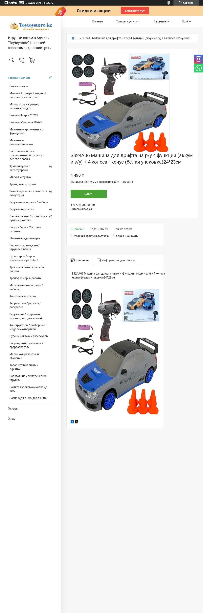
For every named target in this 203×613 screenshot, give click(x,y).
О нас (11, 418)
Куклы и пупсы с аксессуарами (20, 168)
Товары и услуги (19, 77)
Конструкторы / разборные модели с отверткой (27, 327)
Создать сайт (33, 2)
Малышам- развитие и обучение (24, 356)
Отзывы (13, 408)
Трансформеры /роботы (25, 278)
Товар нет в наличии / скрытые (24, 367)
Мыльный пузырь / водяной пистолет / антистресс (28, 95)
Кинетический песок (23, 296)
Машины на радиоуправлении (21, 142)
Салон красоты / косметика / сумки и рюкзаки (28, 218)
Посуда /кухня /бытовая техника (25, 229)
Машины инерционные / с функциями (26, 131)
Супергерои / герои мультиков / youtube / (24, 258)
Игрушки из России (22, 209)
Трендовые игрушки (23, 184)
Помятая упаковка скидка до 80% (28, 389)
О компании (161, 21)
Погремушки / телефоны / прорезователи (26, 345)
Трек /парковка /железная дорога (27, 269)
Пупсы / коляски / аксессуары (29, 336)
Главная (97, 21)
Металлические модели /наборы (26, 287)
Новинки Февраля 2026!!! (26, 122)
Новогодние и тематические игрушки (28, 378)
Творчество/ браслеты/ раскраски (25, 305)
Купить (88, 194)
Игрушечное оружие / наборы (29, 202)
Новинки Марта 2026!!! (24, 115)
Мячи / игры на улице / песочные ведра (24, 106)
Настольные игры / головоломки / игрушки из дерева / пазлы (27, 155)
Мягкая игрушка (20, 177)
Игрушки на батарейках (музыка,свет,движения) (26, 316)
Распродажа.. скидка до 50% (28, 398)
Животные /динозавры (25, 238)
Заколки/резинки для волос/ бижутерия (28, 193)
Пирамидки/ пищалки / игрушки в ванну (25, 247)
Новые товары (19, 86)
